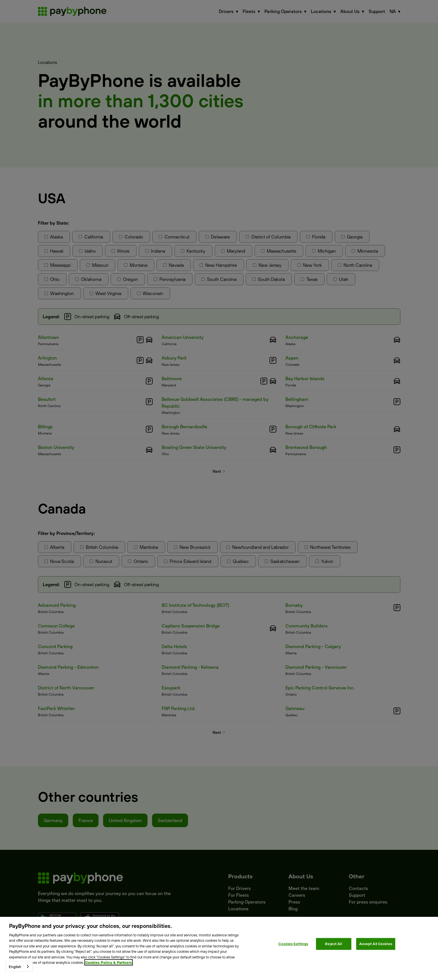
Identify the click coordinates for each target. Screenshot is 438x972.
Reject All (333, 943)
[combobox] (19, 966)
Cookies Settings (293, 943)
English (15, 966)
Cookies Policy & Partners (108, 962)
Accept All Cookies (375, 943)
